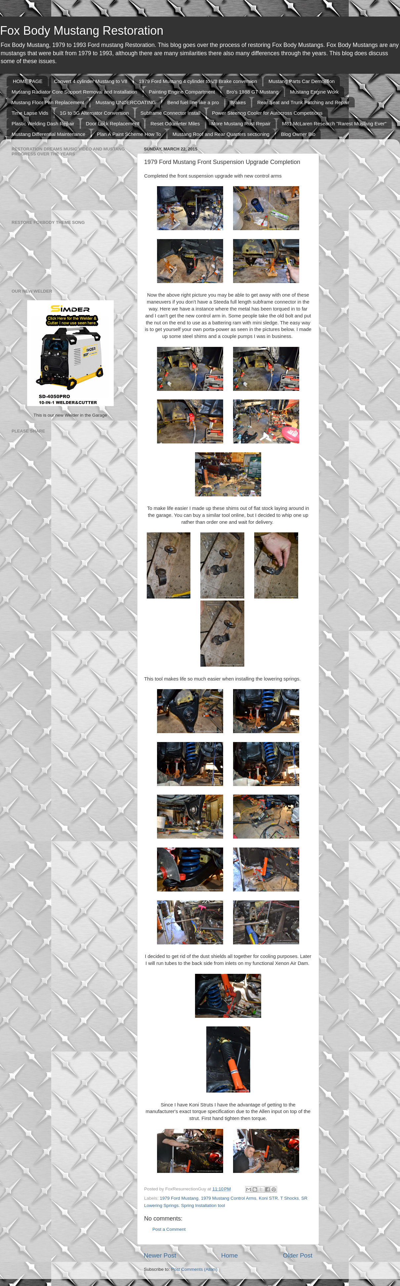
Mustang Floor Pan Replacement (48, 102)
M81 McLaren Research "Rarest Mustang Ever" (334, 123)
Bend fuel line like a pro (193, 102)
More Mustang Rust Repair (240, 123)
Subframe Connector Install (170, 113)
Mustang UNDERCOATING (126, 102)
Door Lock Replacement (112, 123)
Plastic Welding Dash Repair (43, 123)
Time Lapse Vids (30, 113)
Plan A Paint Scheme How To (129, 134)
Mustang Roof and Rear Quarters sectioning (221, 134)
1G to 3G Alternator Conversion (94, 113)
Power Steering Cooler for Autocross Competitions (267, 113)
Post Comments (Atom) (194, 1269)
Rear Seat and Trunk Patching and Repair (303, 102)
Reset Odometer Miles (175, 123)
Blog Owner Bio (298, 134)
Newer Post (160, 1255)
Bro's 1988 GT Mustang (252, 92)
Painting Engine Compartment (182, 92)
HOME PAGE (28, 81)
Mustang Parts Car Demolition (301, 81)
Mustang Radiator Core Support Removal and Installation (74, 92)
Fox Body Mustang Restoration (81, 30)
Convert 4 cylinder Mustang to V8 (90, 81)
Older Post (297, 1255)
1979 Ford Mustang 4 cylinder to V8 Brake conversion (198, 81)
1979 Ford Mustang (179, 1198)
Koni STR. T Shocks (279, 1198)
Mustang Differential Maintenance (48, 134)
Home (229, 1255)
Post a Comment (169, 1229)
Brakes (238, 102)
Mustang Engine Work (314, 92)
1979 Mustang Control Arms (228, 1198)
